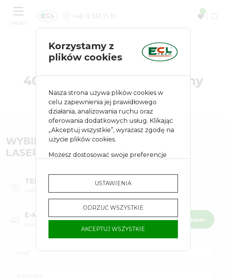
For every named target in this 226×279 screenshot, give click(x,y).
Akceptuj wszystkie (113, 229)
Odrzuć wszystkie (113, 207)
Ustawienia (113, 183)
